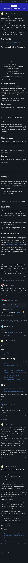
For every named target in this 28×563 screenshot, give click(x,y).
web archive (10, 309)
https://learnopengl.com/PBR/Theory (13, 391)
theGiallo (5, 344)
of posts (14, 1)
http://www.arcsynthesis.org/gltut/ (14, 244)
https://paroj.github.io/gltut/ (14, 332)
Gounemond (6, 428)
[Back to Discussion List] (1, 1)
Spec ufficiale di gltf (9, 532)
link (18, 518)
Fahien (4, 329)
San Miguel (19, 312)
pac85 (5, 304)
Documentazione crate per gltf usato (13, 533)
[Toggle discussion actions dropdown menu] (26, 1)
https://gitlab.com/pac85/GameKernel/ (11, 42)
